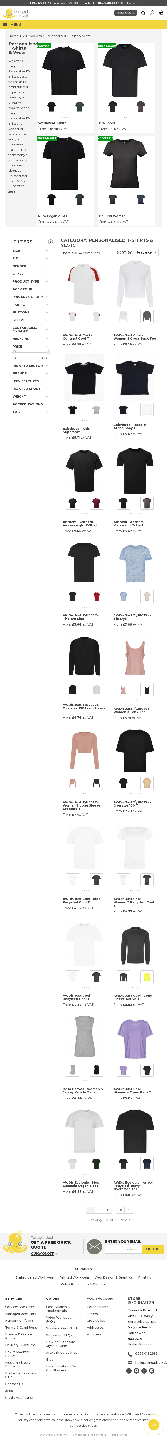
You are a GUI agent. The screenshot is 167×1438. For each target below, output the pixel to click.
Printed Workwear (74, 1277)
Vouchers (94, 1334)
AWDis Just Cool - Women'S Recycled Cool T (134, 902)
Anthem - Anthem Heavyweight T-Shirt (80, 523)
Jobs (9, 1391)
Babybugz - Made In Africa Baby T (130, 426)
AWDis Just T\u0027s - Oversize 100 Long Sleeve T (84, 708)
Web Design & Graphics (114, 1277)
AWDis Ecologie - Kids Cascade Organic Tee (81, 1184)
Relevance (144, 252)
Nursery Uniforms (19, 1321)
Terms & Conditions (21, 1328)
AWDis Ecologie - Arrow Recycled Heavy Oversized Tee (133, 1186)
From (42, 129)
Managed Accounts (20, 1314)
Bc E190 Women (112, 216)
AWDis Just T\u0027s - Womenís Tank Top (132, 710)
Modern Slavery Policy (17, 1365)
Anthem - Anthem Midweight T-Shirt (129, 523)
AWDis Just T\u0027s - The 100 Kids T (82, 617)
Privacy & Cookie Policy (18, 1336)
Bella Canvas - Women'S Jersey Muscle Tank (83, 1090)
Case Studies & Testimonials (58, 1309)
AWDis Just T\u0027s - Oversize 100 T (132, 803)
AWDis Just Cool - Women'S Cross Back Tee (135, 336)
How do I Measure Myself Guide (60, 1344)
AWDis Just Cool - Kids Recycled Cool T (81, 900)
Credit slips (96, 1321)
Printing (145, 1277)
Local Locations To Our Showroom (61, 1368)
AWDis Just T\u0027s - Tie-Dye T (132, 617)
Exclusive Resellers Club (21, 1375)
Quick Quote (126, 12)
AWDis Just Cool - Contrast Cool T (77, 336)
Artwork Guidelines (61, 1353)
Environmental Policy (17, 1354)
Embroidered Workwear (34, 1277)
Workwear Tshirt (52, 123)
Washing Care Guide (62, 1328)
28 (120, 1210)
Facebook (129, 1371)
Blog (49, 1360)
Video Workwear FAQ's (59, 1319)
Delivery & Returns (20, 1345)
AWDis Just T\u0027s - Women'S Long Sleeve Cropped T (82, 805)
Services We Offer (19, 1307)
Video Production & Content (83, 1284)
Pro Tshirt (107, 123)
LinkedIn (151, 1371)
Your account (101, 1298)
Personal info (98, 1307)
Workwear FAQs (59, 1335)
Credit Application (20, 1398)
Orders (92, 1314)
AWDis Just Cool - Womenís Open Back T (133, 1090)
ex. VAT (64, 129)
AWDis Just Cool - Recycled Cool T (77, 997)
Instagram (144, 1371)
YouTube (136, 1371)
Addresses (95, 1328)
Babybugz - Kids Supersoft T (76, 430)
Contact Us (14, 1384)
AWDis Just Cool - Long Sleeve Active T (133, 997)
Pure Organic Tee (53, 216)
